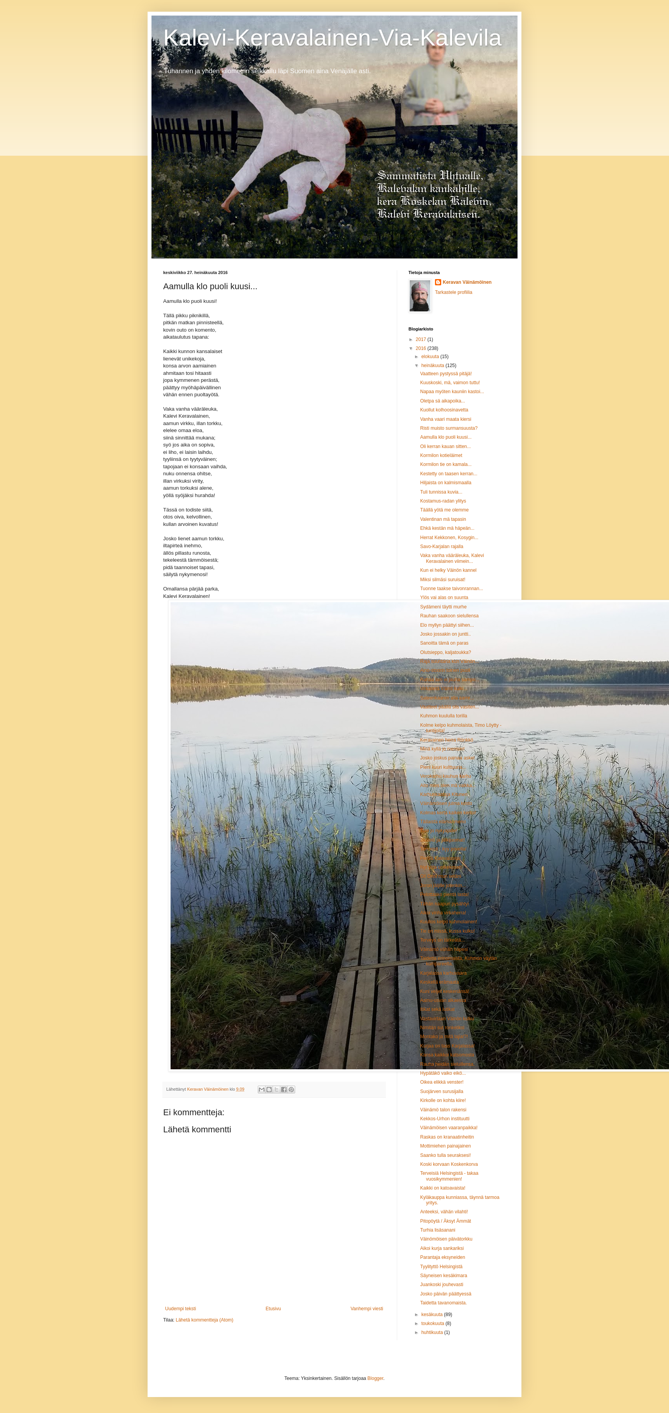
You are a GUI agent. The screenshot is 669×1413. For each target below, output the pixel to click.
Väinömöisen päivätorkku (446, 1239)
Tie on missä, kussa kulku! (447, 931)
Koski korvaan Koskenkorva (449, 1164)
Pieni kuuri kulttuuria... (443, 767)
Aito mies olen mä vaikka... (448, 785)
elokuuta (430, 356)
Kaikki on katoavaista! (442, 1188)
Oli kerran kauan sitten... (445, 446)
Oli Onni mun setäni (440, 876)
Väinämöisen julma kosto (446, 803)
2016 (422, 348)
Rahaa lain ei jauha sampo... (449, 679)
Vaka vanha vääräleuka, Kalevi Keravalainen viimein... (452, 558)
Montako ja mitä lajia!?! (444, 1036)
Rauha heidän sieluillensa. (447, 1064)
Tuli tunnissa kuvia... (441, 492)
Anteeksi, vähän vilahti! (444, 1211)
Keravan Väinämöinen (467, 282)
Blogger (376, 1378)
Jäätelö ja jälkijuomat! (442, 840)
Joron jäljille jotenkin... (443, 885)
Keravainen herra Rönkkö (446, 740)
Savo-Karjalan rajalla (441, 546)
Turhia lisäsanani (437, 1230)
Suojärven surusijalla (441, 1091)
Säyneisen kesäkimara (443, 1275)
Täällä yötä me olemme (444, 510)
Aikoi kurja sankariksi (442, 1248)
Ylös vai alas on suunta (444, 597)
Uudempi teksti (180, 1308)
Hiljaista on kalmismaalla (445, 482)
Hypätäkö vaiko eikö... (443, 1073)
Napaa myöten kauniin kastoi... (452, 391)
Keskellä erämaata (439, 982)
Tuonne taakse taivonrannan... (451, 588)
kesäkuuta (432, 1314)
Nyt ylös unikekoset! (441, 867)
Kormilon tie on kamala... (446, 464)
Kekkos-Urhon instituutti (445, 1118)
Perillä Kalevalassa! (440, 858)
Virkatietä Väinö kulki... (443, 688)
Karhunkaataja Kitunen (443, 794)
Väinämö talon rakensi (443, 1109)
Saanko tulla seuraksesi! (445, 1155)
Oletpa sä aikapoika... (442, 401)
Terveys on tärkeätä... (442, 940)
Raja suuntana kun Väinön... (449, 661)
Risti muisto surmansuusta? (448, 428)
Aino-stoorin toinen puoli (445, 670)
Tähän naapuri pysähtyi (444, 904)
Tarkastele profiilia (453, 292)
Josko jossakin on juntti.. (445, 634)
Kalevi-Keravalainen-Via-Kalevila (332, 38)
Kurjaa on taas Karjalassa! (447, 1046)
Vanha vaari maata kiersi (445, 419)
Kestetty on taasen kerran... (448, 473)
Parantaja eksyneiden (442, 1257)
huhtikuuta (432, 1332)
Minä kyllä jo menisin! (442, 749)
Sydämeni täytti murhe (443, 607)
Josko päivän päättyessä (445, 1294)
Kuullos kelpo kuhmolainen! (448, 921)
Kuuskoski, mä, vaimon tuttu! (450, 382)
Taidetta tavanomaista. (443, 1303)
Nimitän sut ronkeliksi (442, 1027)
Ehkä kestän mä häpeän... (447, 528)
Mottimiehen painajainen (445, 1146)
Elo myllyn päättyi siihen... (447, 625)
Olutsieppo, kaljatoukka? (445, 652)
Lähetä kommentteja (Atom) (204, 1320)
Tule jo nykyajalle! (438, 830)
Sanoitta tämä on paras (444, 643)
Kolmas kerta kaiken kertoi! (448, 812)
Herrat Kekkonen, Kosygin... (449, 537)
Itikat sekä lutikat (437, 1009)
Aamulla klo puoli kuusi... (446, 437)
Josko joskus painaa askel (447, 758)
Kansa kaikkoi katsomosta (447, 1055)
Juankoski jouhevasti (441, 1284)
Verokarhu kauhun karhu (445, 776)
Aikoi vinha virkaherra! (443, 913)
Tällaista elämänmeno (443, 821)
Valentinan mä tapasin (443, 519)
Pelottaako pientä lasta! (444, 894)
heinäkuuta (433, 365)
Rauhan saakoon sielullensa (449, 616)
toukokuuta (433, 1323)
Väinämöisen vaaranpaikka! (448, 1127)
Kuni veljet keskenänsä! (444, 991)
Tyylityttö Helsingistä (441, 1266)
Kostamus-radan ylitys (443, 501)
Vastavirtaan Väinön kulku (447, 1018)
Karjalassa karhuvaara (443, 973)
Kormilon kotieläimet (441, 455)
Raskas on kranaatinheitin (447, 1137)
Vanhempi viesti (366, 1308)
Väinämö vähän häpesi (444, 949)
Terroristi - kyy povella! (443, 849)
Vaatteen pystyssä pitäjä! (446, 373)
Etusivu (273, 1308)
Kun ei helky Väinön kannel (448, 570)
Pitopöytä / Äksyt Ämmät (445, 1221)
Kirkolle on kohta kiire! (443, 1100)
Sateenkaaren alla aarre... (447, 698)
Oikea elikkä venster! (441, 1082)
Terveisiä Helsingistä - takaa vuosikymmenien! (449, 1175)
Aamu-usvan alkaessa (443, 1000)
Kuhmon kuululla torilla (443, 716)
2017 (422, 339)
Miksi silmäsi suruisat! (442, 579)
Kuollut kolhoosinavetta (444, 410)
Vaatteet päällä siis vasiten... (449, 707)
